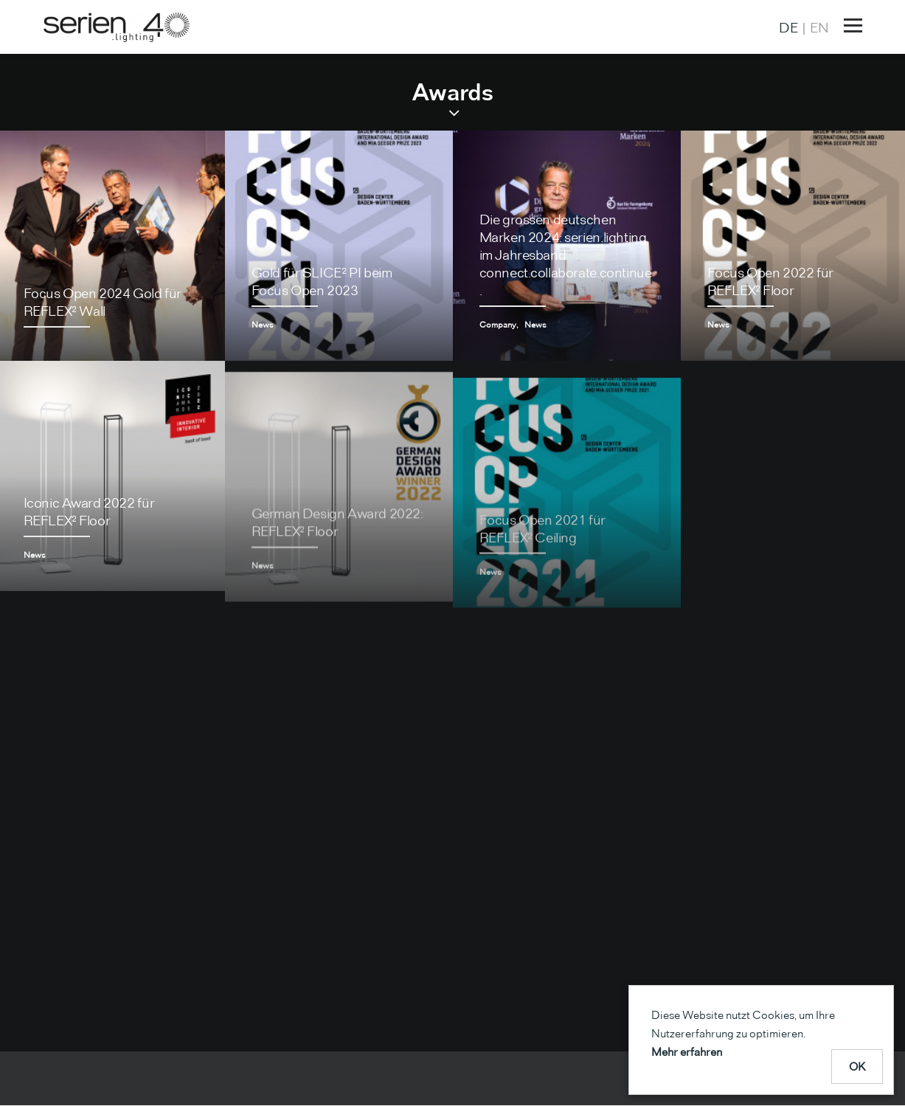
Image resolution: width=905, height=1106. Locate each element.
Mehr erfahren (686, 1051)
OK (857, 1066)
